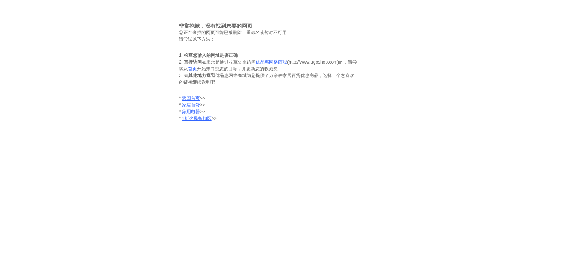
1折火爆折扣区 (197, 118)
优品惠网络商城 (271, 62)
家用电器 (191, 111)
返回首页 (191, 98)
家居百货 (191, 105)
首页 (192, 68)
